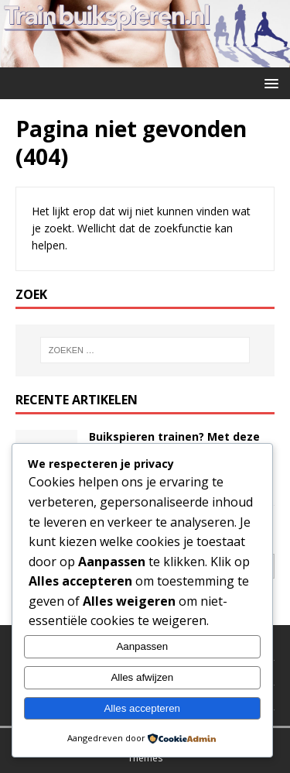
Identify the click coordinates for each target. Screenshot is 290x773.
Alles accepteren (142, 708)
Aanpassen (142, 646)
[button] (268, 82)
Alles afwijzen (142, 677)
